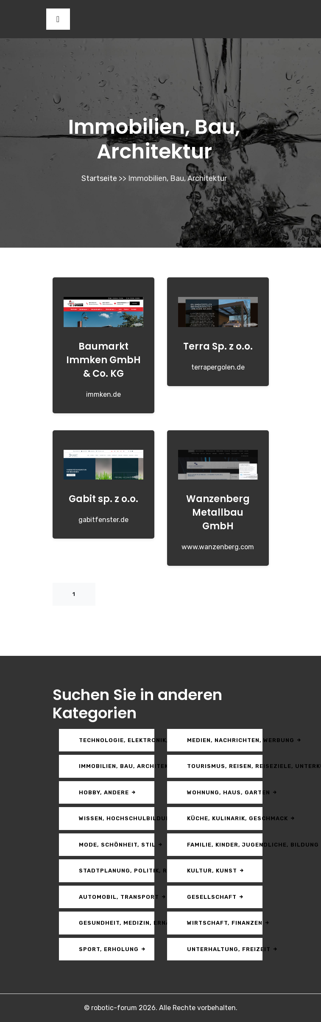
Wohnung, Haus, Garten (224, 792)
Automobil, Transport (116, 897)
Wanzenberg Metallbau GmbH (218, 512)
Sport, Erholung (112, 949)
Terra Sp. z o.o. (218, 346)
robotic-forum (114, 1008)
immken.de (103, 394)
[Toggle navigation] (58, 19)
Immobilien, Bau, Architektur (116, 766)
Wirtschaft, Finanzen (224, 923)
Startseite (99, 178)
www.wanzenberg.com (217, 547)
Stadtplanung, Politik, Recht (116, 870)
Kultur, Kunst (216, 870)
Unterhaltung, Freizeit (224, 949)
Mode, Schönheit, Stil (116, 844)
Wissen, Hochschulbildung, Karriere (116, 818)
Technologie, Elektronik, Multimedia (116, 740)
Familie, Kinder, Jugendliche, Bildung (224, 844)
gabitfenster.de (103, 520)
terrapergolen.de (218, 367)
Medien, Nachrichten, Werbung (224, 740)
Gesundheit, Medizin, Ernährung (116, 923)
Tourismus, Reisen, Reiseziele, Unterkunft (224, 766)
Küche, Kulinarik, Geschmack (224, 818)
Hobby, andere (108, 792)
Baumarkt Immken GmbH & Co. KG (103, 360)
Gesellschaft (215, 897)
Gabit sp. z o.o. (103, 498)
